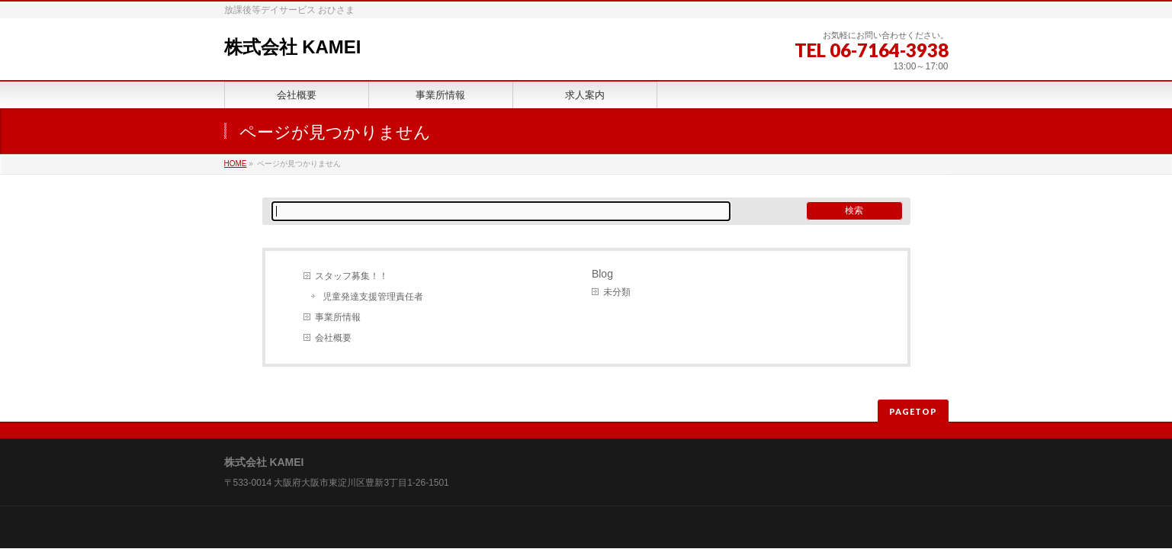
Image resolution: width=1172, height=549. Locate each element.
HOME (235, 163)
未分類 (617, 292)
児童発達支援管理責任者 (373, 296)
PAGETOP (913, 411)
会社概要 (333, 337)
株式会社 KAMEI (292, 47)
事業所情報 (338, 317)
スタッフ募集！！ (351, 276)
